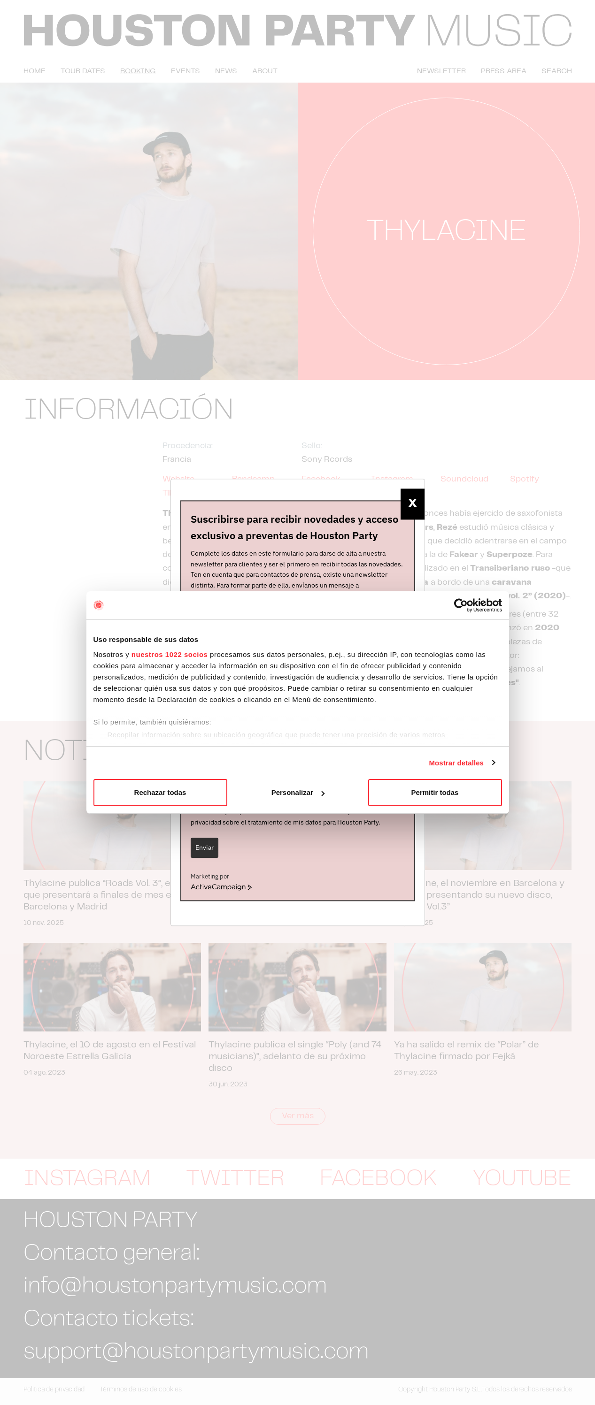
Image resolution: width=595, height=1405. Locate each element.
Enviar (204, 847)
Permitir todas (435, 792)
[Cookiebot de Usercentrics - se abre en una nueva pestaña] (461, 605)
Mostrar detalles (456, 763)
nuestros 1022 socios (169, 654)
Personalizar (298, 792)
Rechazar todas (160, 792)
